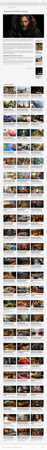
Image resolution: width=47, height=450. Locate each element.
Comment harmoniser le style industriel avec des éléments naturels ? (39, 52)
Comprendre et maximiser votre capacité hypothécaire (23, 309)
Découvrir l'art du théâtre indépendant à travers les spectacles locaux (39, 77)
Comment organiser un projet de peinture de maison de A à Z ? (23, 238)
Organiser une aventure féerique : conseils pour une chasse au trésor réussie (23, 138)
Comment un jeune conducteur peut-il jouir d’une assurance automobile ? (9, 366)
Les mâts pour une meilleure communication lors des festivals (23, 195)
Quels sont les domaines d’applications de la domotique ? (22, 281)
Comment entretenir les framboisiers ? (22, 366)
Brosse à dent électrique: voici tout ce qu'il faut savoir (23, 423)
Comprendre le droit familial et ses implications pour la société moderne (23, 167)
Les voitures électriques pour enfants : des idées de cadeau (9, 380)
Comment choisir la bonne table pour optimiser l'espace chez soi (9, 181)
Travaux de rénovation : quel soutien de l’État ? (23, 209)
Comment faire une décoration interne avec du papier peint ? (23, 324)
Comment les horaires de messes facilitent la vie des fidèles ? (23, 110)
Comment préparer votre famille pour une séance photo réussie (36, 153)
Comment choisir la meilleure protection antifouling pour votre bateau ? (9, 124)
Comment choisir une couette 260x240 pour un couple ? (23, 224)
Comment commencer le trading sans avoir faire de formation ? (36, 210)
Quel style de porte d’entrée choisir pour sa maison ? (9, 238)
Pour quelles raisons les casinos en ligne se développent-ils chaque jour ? (37, 366)
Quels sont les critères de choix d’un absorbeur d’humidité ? (8, 252)
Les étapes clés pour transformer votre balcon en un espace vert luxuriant (9, 110)
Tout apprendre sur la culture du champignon (23, 352)
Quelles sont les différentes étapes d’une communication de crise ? (37, 352)
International (18, 3)
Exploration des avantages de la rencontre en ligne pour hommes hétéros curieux (9, 195)
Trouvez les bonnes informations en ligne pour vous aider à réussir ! (36, 324)
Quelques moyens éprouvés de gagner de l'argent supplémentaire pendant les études (9, 353)
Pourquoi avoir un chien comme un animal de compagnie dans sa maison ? (9, 338)
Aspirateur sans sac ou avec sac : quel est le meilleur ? (37, 338)
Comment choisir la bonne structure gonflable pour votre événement (9, 153)
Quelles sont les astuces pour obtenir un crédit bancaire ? (23, 437)
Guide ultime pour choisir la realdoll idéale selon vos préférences (9, 167)
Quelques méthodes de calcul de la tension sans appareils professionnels (23, 409)
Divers (35, 3)
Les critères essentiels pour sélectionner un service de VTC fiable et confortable (37, 195)
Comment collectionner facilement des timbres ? (8, 295)
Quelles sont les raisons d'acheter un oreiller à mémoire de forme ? (22, 395)
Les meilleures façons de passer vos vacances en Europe (8, 324)
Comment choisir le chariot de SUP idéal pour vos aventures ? (39, 64)
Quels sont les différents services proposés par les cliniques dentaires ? (36, 267)
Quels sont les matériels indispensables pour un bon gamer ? (37, 409)
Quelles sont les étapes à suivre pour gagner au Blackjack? (22, 381)
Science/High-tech (29, 3)
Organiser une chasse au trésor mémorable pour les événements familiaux (36, 138)
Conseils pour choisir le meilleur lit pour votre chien (23, 152)
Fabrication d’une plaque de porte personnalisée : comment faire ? (23, 252)
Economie (12, 3)
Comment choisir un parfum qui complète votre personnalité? (37, 124)
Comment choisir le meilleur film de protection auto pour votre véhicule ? (37, 110)
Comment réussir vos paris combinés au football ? (36, 252)
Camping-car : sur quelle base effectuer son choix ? (23, 295)
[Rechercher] (38, 1)
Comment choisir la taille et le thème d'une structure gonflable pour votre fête (23, 181)
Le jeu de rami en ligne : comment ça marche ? (8, 224)
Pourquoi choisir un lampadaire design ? (7, 409)
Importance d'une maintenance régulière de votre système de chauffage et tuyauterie (37, 182)
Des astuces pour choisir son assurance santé (9, 423)
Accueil (4, 7)
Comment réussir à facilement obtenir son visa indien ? (36, 224)
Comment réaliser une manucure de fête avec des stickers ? (9, 138)
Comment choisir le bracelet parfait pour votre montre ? (23, 124)
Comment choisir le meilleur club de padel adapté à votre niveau (37, 167)
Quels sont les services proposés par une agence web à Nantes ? (22, 338)
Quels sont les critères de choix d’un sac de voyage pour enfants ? (8, 281)
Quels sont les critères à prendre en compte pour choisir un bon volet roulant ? (9, 438)
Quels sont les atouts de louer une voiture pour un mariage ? (37, 309)
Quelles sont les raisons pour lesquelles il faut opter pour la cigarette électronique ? (37, 438)
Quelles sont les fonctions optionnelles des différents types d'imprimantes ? (9, 267)
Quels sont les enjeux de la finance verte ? (9, 309)
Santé (23, 3)
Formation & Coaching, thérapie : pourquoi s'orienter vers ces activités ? (37, 238)
